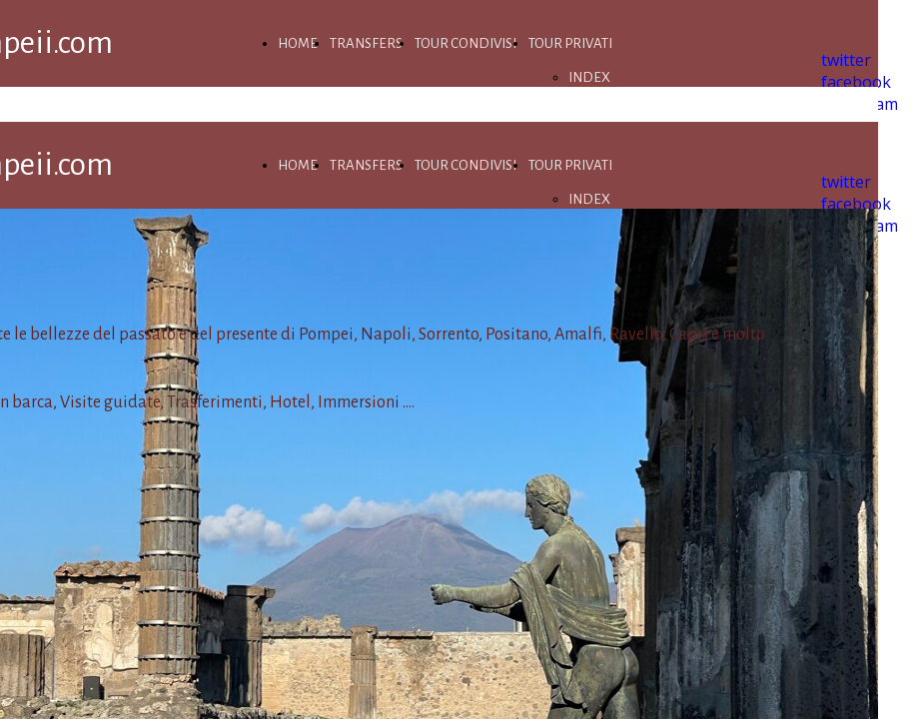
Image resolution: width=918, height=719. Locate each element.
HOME (298, 43)
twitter (846, 60)
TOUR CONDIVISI (465, 43)
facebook (856, 82)
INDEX (589, 77)
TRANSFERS (366, 43)
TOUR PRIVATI (570, 43)
